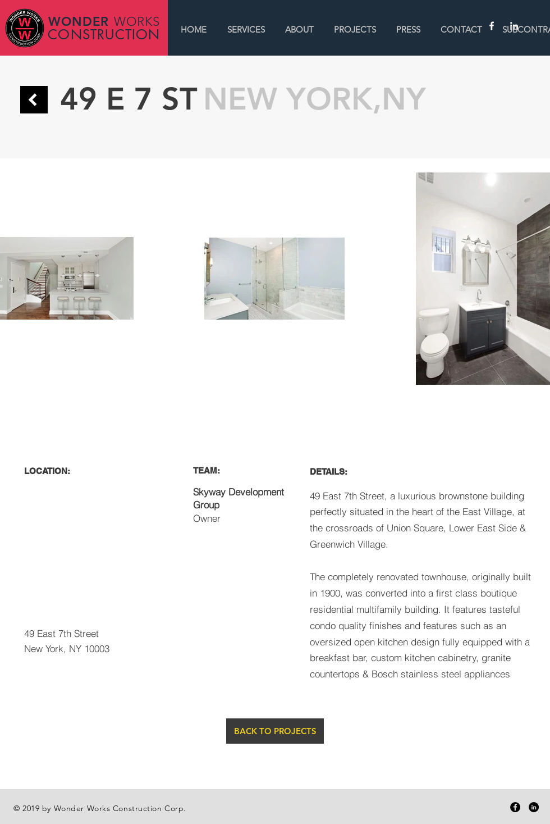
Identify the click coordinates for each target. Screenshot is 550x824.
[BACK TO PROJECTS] (275, 731)
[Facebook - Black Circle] (515, 807)
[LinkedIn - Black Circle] (534, 807)
